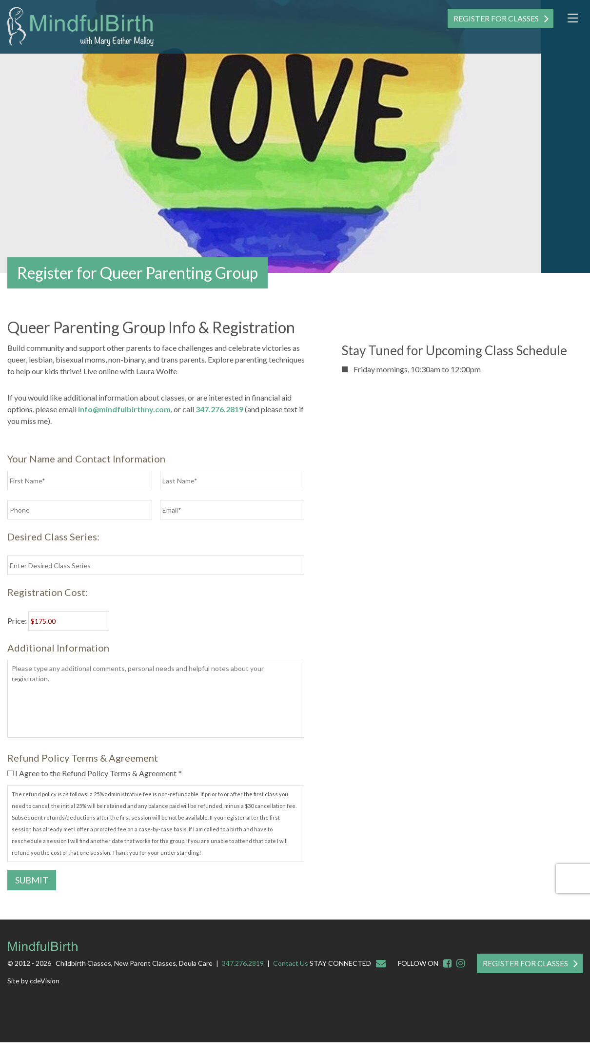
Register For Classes (496, 18)
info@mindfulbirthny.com (124, 409)
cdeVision (44, 981)
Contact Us (290, 963)
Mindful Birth (80, 27)
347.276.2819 (219, 409)
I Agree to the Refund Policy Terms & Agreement (98, 773)
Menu (573, 18)
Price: (17, 620)
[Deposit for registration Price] (68, 621)
